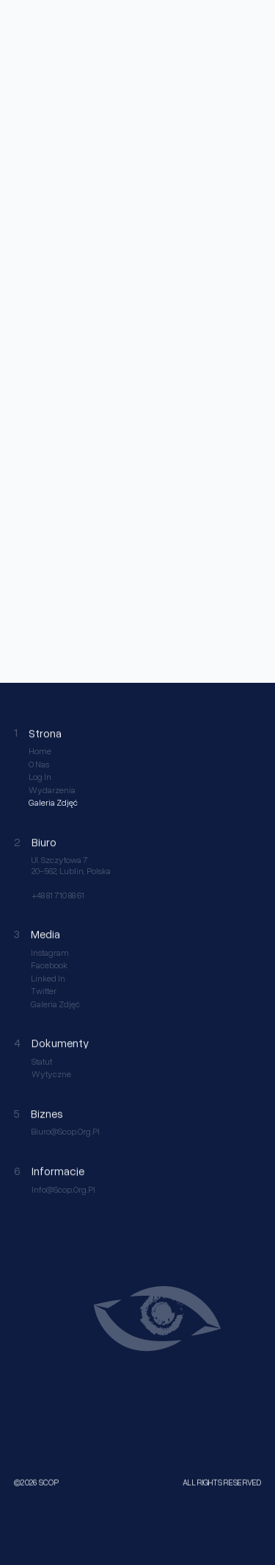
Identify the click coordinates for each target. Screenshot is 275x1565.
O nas (39, 764)
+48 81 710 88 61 (58, 895)
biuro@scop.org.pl (65, 1131)
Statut (42, 1062)
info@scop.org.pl (63, 1190)
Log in (40, 777)
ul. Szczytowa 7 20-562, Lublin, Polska (71, 865)
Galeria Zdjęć (53, 803)
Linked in (48, 978)
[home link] (25, 22)
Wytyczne (51, 1074)
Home (40, 751)
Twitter (43, 991)
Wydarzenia (52, 790)
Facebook (49, 965)
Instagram (50, 953)
